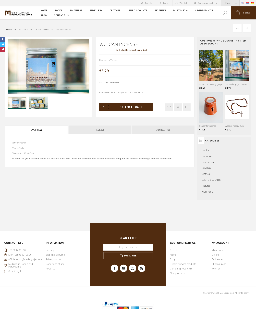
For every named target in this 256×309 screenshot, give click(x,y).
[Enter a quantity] (102, 107)
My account (218, 250)
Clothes (115, 10)
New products (204, 10)
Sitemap (50, 250)
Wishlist (216, 268)
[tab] (36, 130)
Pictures (160, 10)
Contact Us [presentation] (163, 130)
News (173, 254)
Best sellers (208, 162)
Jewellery (96, 10)
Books (58, 10)
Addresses (217, 259)
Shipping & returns (55, 254)
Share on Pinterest (2, 49)
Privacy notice (53, 259)
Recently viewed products (183, 264)
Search (173, 250)
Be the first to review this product (131, 50)
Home (44, 10)
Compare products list (207, 3)
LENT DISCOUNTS (137, 10)
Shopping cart (219, 264)
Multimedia (180, 10)
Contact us (61, 15)
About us (50, 268)
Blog (44, 15)
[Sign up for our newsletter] (128, 247)
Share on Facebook (2, 39)
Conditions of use (55, 264)
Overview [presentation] (36, 130)
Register (148, 3)
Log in (166, 3)
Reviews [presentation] (100, 130)
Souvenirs (76, 10)
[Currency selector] (230, 3)
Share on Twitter (2, 44)
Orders (215, 254)
